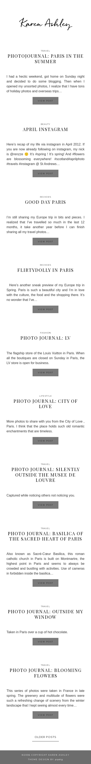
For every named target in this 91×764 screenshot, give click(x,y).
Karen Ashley (45, 23)
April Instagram (45, 129)
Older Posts (45, 737)
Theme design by (45, 759)
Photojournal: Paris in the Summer (46, 58)
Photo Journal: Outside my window (45, 614)
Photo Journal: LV (45, 338)
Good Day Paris (45, 202)
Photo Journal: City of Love (45, 403)
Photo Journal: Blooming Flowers (46, 672)
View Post (45, 100)
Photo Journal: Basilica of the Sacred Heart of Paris (45, 536)
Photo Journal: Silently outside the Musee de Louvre (45, 474)
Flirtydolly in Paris (45, 270)
